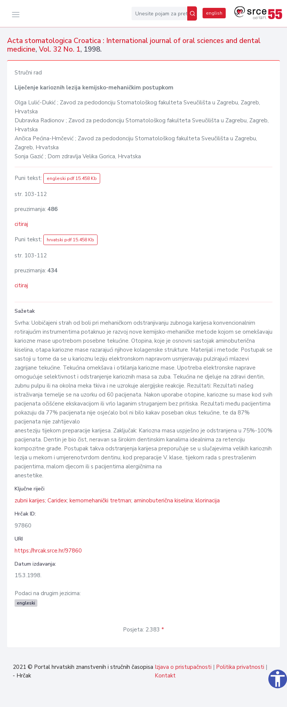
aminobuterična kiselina (163, 500)
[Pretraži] (192, 13)
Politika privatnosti (240, 667)
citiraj (21, 224)
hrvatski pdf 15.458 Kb (70, 240)
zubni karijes (30, 500)
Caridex (57, 500)
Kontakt (165, 675)
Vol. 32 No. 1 (59, 49)
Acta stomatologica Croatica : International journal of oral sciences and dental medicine (133, 45)
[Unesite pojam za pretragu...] (159, 13)
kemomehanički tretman (100, 500)
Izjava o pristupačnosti (183, 667)
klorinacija (207, 500)
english (214, 13)
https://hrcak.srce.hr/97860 (48, 550)
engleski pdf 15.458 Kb (72, 178)
